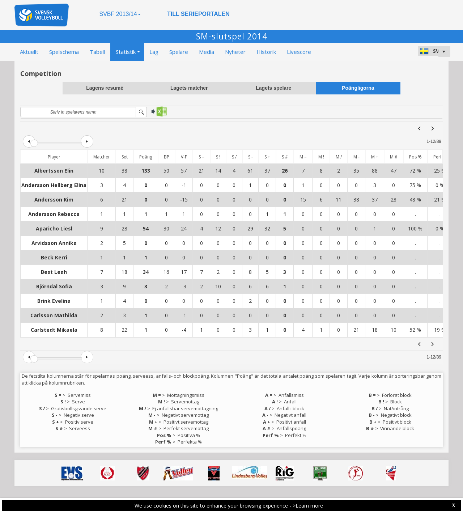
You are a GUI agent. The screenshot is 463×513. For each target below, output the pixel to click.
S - (250, 157)
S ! (218, 157)
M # (394, 157)
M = (303, 157)
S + (267, 157)
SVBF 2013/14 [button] (119, 14)
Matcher (101, 157)
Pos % (415, 157)
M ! (321, 157)
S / (234, 157)
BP (166, 157)
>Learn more (308, 505)
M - (356, 157)
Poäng (145, 157)
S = (201, 157)
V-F (184, 157)
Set (125, 157)
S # (285, 157)
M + (374, 157)
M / (339, 157)
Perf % (440, 157)
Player (54, 157)
